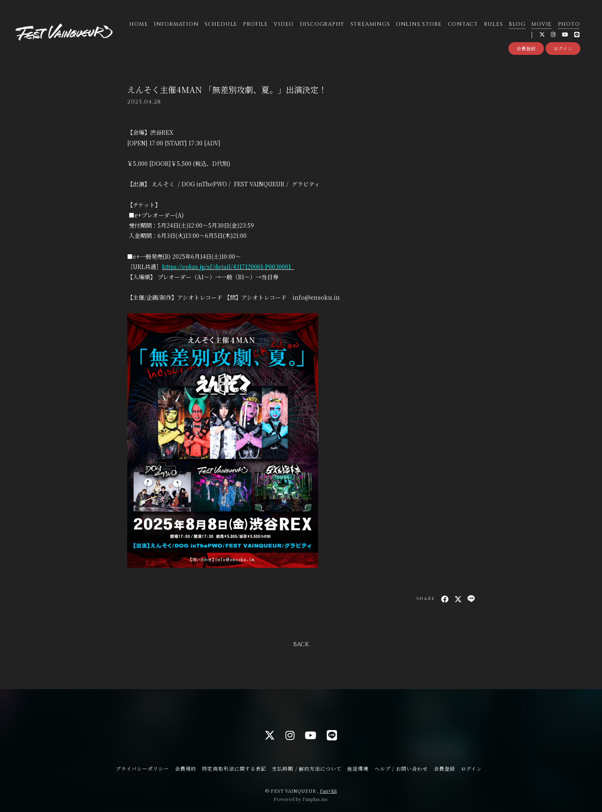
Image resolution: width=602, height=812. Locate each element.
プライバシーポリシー (142, 768)
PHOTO (569, 24)
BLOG (517, 24)
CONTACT (463, 24)
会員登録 (526, 48)
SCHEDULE (220, 24)
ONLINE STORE (419, 24)
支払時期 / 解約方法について (306, 768)
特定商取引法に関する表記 (234, 768)
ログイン (563, 48)
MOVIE (541, 24)
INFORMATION (176, 24)
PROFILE (255, 24)
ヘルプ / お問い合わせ (401, 768)
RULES (493, 24)
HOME (138, 24)
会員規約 (185, 768)
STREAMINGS (370, 24)
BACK (301, 644)
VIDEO (284, 24)
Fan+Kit (328, 790)
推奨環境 (357, 768)
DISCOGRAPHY (322, 24)
